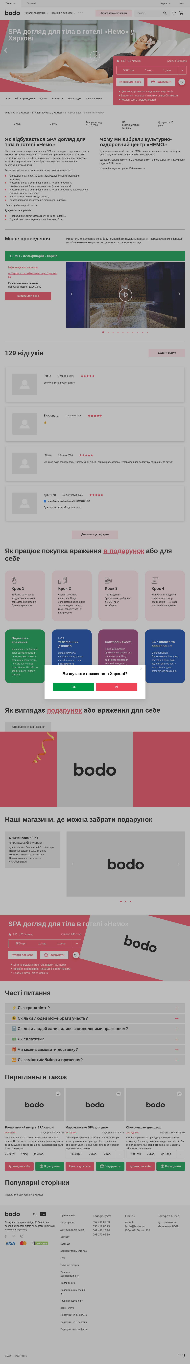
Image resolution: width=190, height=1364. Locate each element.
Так (73, 686)
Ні (116, 686)
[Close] (141, 669)
